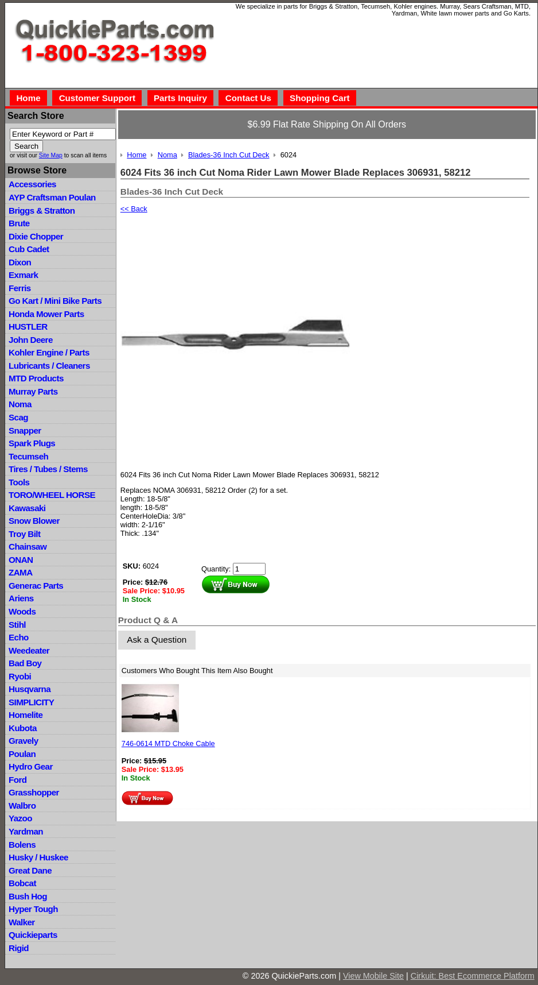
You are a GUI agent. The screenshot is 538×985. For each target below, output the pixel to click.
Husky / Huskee (38, 857)
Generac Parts (36, 585)
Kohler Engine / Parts (49, 352)
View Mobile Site (373, 975)
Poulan (22, 754)
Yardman (26, 831)
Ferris (20, 288)
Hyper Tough (33, 909)
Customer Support (97, 98)
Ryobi (20, 676)
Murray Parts (33, 391)
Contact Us (248, 98)
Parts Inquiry (180, 98)
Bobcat (22, 883)
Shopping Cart (320, 98)
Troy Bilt (24, 534)
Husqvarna (29, 689)
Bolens (22, 844)
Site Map (51, 155)
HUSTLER (28, 326)
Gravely (23, 740)
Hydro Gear (31, 766)
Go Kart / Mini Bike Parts (55, 301)
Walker (22, 922)
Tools (19, 482)
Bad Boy (25, 663)
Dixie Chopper (36, 236)
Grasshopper (34, 792)
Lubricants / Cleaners (49, 365)
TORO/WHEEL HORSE (52, 495)
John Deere (31, 340)
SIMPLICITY (31, 702)
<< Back (133, 208)
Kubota (23, 728)
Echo (19, 637)
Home (28, 98)
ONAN (21, 560)
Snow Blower (34, 521)
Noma (20, 404)
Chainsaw (27, 546)
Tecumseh (28, 456)
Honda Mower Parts (46, 314)
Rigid (19, 948)
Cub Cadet (29, 249)
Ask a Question (156, 639)
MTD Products (36, 378)
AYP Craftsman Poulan (52, 197)
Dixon (20, 262)
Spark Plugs (32, 443)
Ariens (21, 598)
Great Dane (30, 870)
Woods (22, 611)
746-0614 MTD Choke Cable (168, 743)
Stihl (17, 624)
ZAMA (20, 572)
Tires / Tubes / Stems (48, 469)
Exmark (23, 275)
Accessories (32, 184)
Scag (18, 417)
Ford (17, 780)
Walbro (22, 805)
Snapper (25, 430)
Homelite (25, 715)
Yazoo (20, 818)
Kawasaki (27, 508)
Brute (19, 223)
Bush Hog (28, 896)
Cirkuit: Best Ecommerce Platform (473, 975)
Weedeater (29, 650)
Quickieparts (33, 935)
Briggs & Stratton (42, 210)
